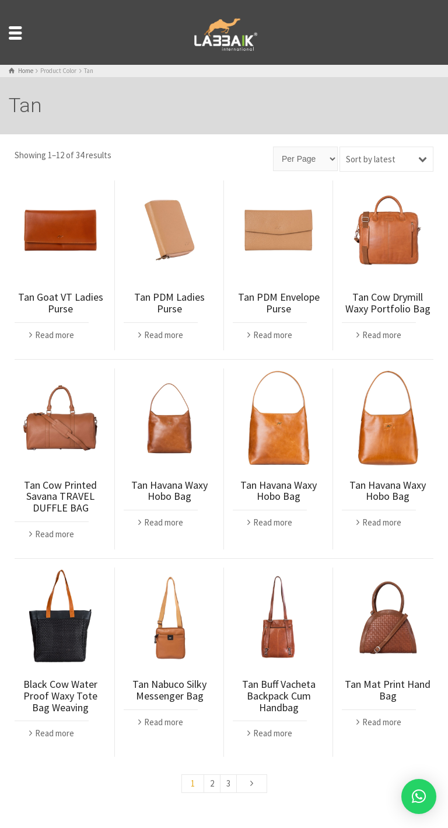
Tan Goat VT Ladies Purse (60, 302)
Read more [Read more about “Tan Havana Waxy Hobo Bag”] (163, 522)
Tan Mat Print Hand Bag (387, 689)
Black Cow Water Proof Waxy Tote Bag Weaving (60, 695)
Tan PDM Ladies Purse (169, 302)
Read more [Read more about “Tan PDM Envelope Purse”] (272, 334)
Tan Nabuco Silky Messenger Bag (169, 689)
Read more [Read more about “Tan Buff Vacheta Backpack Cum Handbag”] (272, 733)
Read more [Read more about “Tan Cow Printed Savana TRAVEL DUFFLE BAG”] (54, 534)
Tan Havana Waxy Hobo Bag (169, 490)
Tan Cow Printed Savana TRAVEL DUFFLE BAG (60, 496)
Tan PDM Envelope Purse (279, 302)
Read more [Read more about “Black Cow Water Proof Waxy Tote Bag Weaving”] (54, 733)
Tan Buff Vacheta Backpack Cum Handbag (279, 695)
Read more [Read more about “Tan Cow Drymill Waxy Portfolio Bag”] (381, 334)
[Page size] (305, 159)
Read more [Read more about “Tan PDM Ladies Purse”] (163, 334)
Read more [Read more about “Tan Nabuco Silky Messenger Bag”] (163, 722)
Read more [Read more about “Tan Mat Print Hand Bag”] (381, 722)
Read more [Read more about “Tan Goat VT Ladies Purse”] (54, 334)
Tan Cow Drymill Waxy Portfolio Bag (387, 302)
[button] (418, 796)
